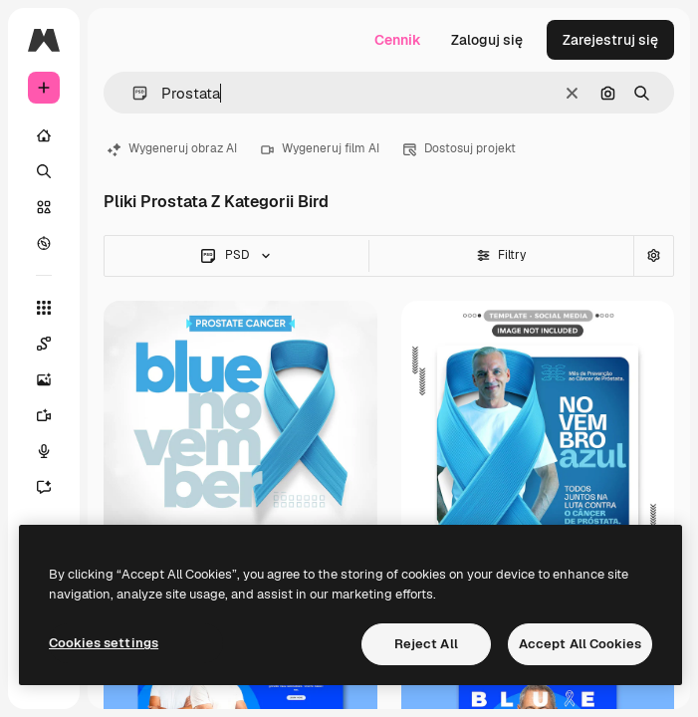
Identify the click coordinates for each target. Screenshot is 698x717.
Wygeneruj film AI (320, 148)
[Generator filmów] (44, 415)
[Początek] (44, 135)
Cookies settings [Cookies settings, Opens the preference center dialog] (103, 642)
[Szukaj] (44, 171)
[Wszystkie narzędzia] (44, 308)
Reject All (426, 643)
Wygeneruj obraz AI (172, 148)
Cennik (397, 40)
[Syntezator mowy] (44, 451)
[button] (132, 93)
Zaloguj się (487, 40)
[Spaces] (44, 343)
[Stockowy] (44, 207)
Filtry (501, 255)
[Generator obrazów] (44, 379)
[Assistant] (44, 487)
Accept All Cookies (580, 643)
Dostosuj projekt (459, 148)
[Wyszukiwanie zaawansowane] (653, 256)
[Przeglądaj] (44, 243)
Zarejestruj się (610, 40)
